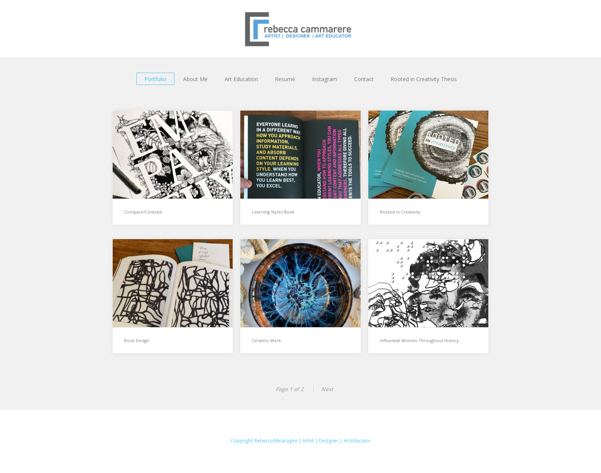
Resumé (285, 79)
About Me (195, 79)
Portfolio (155, 79)
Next (327, 389)
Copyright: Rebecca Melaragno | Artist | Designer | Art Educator (301, 440)
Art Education (241, 79)
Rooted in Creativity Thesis (424, 79)
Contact (364, 79)
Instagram (324, 79)
